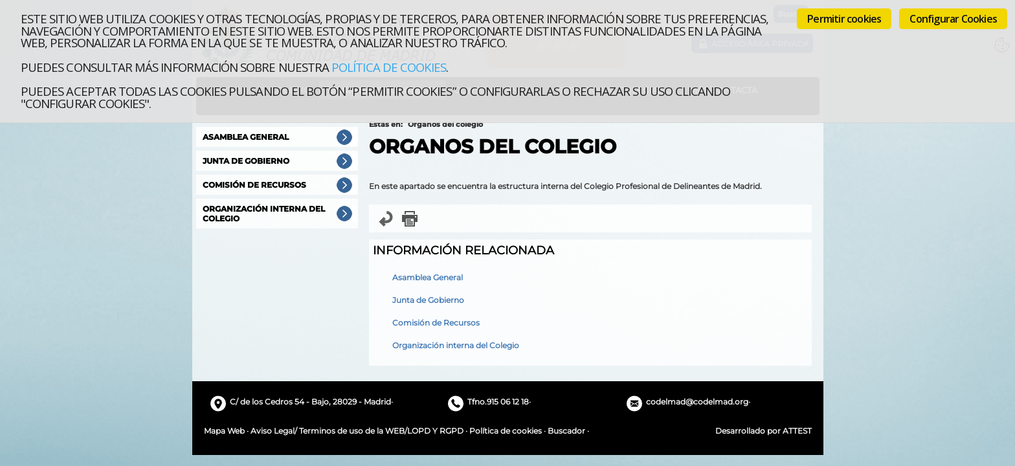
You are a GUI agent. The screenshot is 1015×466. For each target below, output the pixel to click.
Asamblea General (427, 277)
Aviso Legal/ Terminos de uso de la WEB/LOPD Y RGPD (357, 431)
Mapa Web (224, 431)
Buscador (566, 431)
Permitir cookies (844, 19)
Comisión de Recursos (436, 322)
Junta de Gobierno (428, 300)
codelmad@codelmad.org (697, 401)
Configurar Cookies (953, 19)
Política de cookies (388, 67)
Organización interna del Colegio (455, 345)
